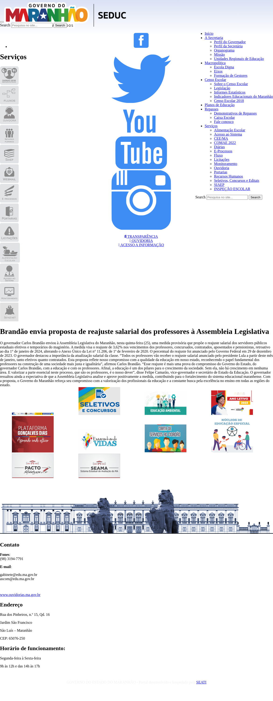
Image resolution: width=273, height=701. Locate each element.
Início (209, 33)
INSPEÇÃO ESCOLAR (232, 189)
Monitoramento (225, 164)
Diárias (219, 147)
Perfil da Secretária (228, 46)
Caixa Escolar (224, 117)
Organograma (224, 50)
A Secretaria (214, 38)
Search (5, 25)
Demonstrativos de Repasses (235, 113)
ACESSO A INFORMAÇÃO (141, 245)
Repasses (211, 109)
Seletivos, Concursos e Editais (236, 180)
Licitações (221, 159)
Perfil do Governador (230, 42)
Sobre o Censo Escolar (231, 84)
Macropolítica (215, 63)
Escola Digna (224, 67)
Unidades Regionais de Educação (239, 59)
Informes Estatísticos (229, 92)
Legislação (222, 88)
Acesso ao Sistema (228, 134)
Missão (219, 54)
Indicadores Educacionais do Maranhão (243, 96)
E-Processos (223, 151)
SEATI (201, 682)
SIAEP (219, 185)
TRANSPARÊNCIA (141, 236)
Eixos (218, 71)
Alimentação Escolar (229, 130)
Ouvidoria (221, 168)
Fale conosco (224, 122)
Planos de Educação (219, 105)
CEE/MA (221, 138)
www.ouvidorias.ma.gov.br (20, 595)
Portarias (220, 172)
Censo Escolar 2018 (229, 101)
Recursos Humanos (228, 176)
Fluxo (218, 155)
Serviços (211, 126)
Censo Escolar (215, 80)
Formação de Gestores (230, 75)
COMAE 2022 (225, 143)
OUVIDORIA (141, 241)
